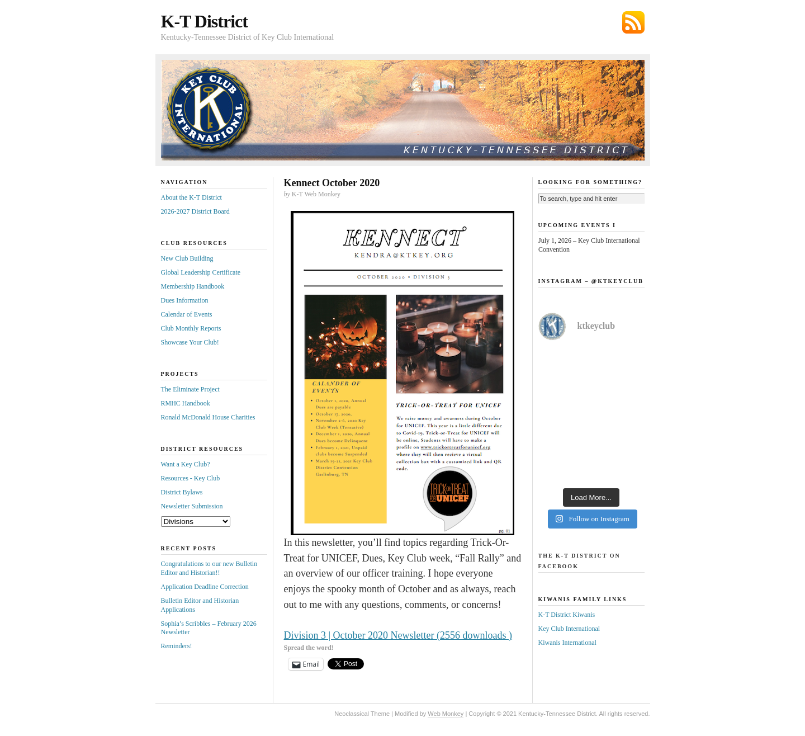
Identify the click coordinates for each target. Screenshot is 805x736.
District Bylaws (182, 492)
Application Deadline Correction (205, 587)
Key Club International (569, 629)
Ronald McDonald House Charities (208, 417)
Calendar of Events (186, 314)
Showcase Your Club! (190, 342)
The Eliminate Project (190, 389)
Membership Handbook (193, 286)
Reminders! (176, 646)
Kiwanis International (567, 643)
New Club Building (187, 258)
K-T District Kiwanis (566, 615)
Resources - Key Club (190, 478)
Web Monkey (445, 713)
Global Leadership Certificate (201, 272)
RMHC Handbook (185, 403)
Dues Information (185, 300)
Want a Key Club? (185, 464)
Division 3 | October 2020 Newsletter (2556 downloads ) (398, 635)
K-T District (204, 21)
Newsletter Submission (192, 506)
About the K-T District (191, 197)
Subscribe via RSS (633, 22)
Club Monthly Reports (191, 328)
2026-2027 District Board (195, 211)
